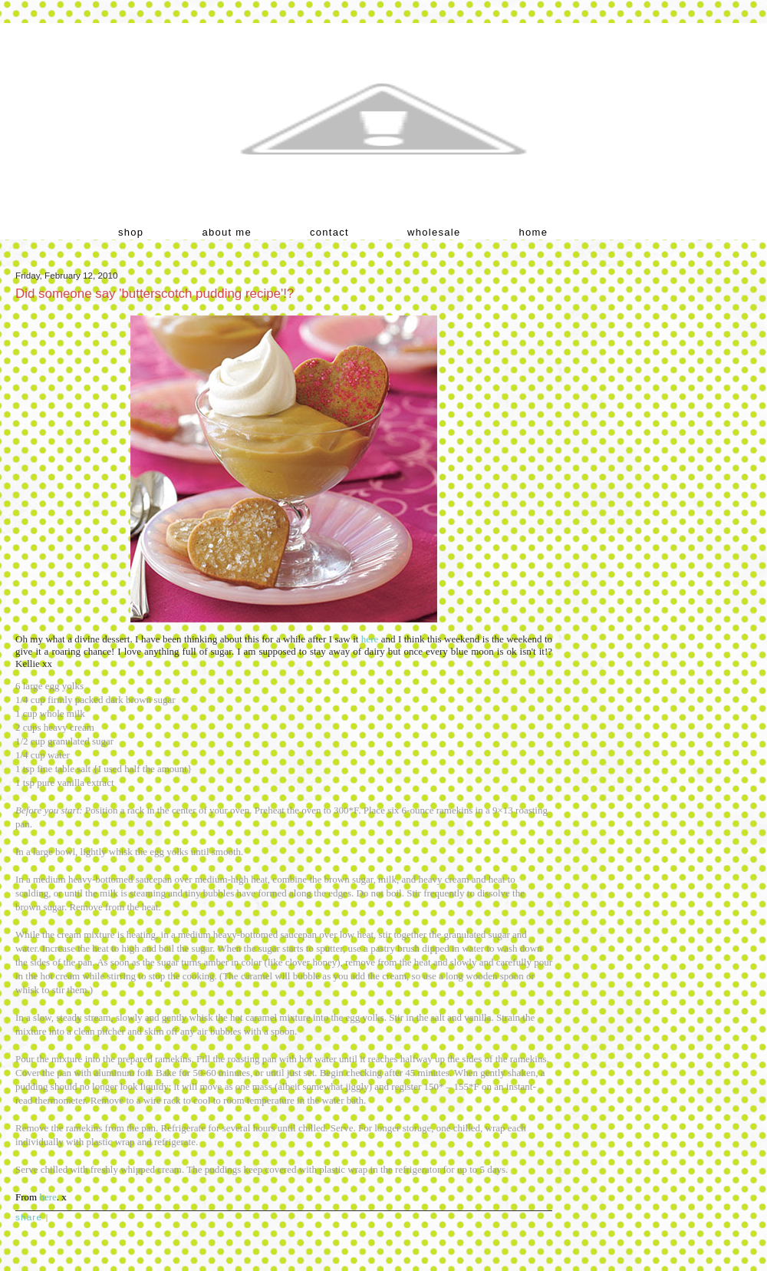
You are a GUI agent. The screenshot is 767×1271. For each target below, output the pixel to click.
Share (28, 1217)
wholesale (434, 232)
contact (329, 232)
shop (130, 232)
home (533, 232)
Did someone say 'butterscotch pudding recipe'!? (154, 293)
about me (227, 232)
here (369, 639)
